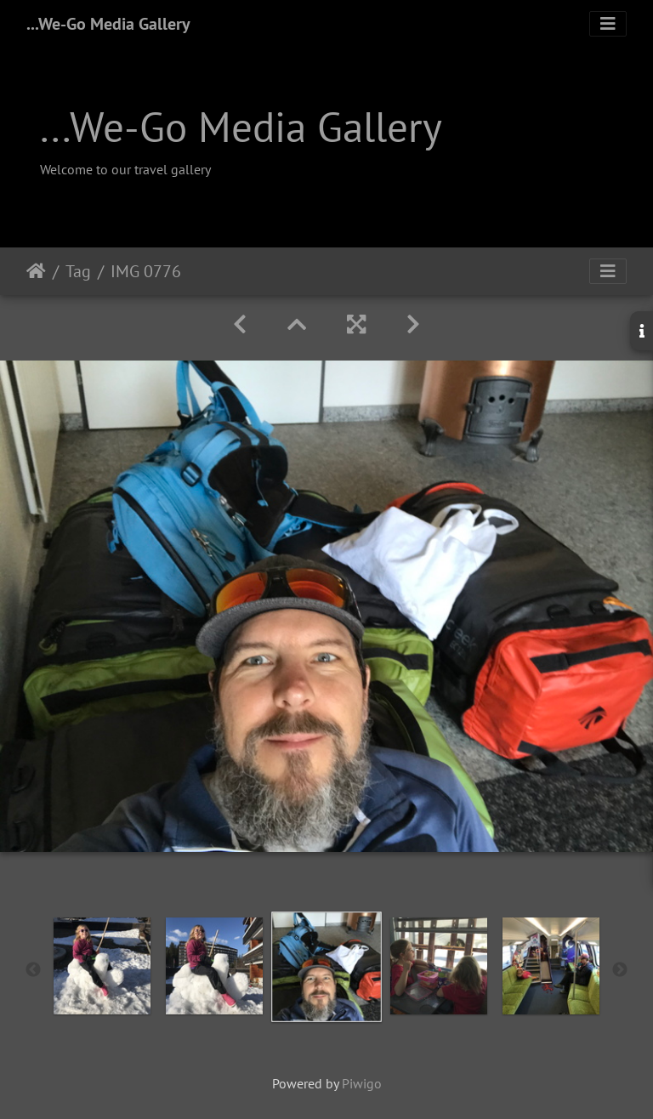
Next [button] (619, 970)
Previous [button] (33, 970)
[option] (102, 966)
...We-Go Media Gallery (108, 24)
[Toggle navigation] (608, 24)
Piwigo (362, 1083)
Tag (78, 271)
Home (36, 271)
